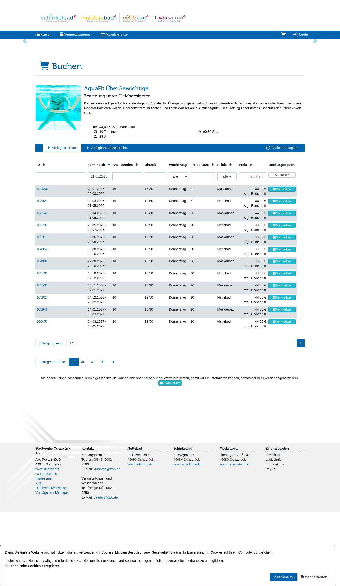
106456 (42, 396)
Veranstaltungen (76, 35)
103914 (42, 311)
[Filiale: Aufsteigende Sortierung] (231, 239)
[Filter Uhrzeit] (156, 251)
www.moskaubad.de (234, 539)
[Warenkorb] (283, 35)
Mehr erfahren (314, 577)
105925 (42, 372)
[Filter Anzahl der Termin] (127, 251)
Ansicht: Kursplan (281, 222)
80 (102, 436)
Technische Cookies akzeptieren (34, 566)
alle (227, 251)
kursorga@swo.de (107, 543)
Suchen (282, 249)
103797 (42, 299)
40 (83, 436)
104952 (42, 324)
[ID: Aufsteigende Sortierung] (44, 239)
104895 (42, 336)
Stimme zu (283, 577)
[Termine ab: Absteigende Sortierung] (109, 239)
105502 (42, 360)
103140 (42, 287)
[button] (25, 77)
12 (71, 418)
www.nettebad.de (140, 539)
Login (300, 35)
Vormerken (282, 263)
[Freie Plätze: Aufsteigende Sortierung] (213, 239)
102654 (42, 263)
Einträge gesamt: (51, 418)
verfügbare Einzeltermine (106, 222)
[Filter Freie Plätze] (203, 251)
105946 (42, 384)
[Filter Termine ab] (99, 251)
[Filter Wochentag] (178, 251)
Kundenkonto (114, 35)
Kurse (44, 35)
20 (74, 436)
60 (93, 436)
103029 (42, 275)
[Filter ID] (61, 251)
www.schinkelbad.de (189, 539)
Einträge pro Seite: (52, 436)
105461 (42, 348)
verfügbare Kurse (62, 222)
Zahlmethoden (277, 523)
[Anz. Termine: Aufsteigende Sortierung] (137, 239)
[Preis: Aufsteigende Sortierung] (251, 239)
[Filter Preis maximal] (252, 251)
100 (112, 436)
